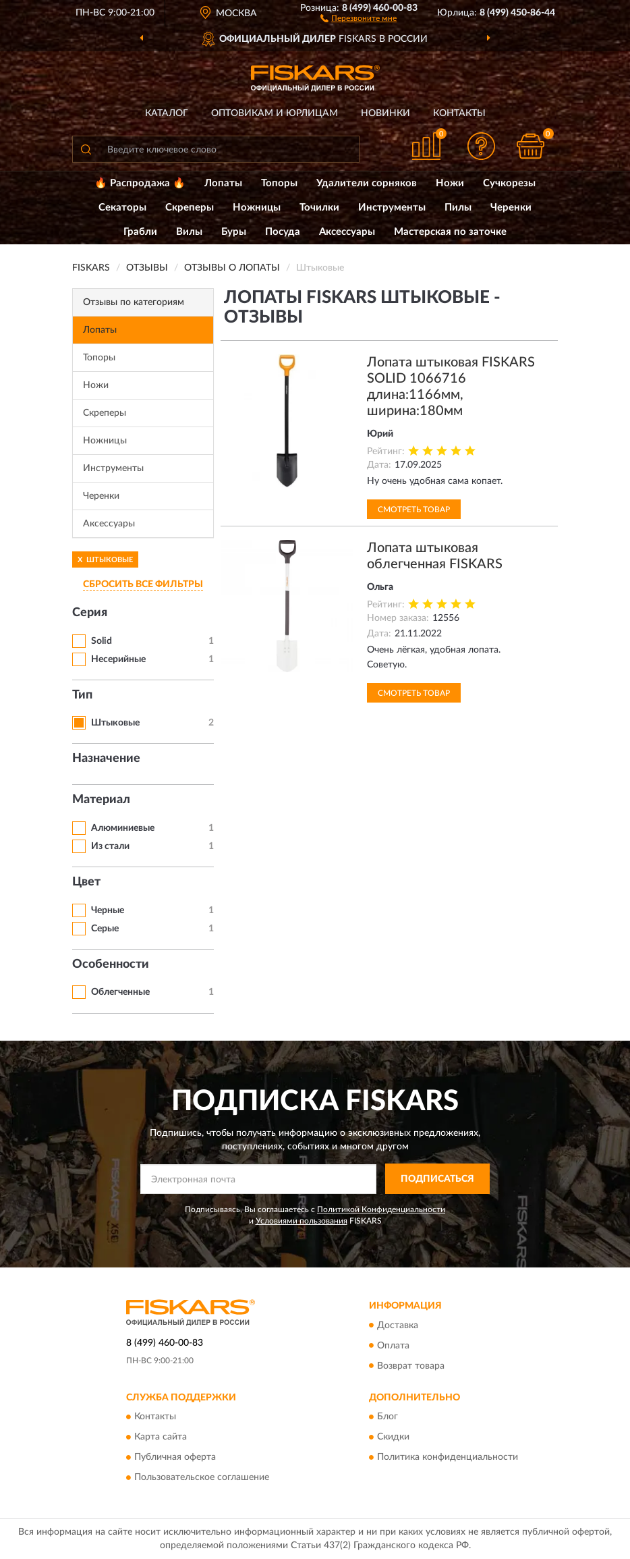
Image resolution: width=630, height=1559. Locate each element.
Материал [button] (101, 800)
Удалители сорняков (366, 183)
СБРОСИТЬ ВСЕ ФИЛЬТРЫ (143, 584)
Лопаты (223, 183)
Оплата (393, 1345)
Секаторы (122, 207)
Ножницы (257, 207)
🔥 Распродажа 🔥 (139, 183)
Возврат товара (411, 1366)
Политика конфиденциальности (447, 1457)
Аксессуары (347, 232)
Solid (101, 641)
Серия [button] (89, 613)
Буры (233, 232)
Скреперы (189, 207)
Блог (387, 1416)
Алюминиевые (122, 828)
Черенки (511, 207)
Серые (105, 928)
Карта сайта (160, 1437)
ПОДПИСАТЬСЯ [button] (437, 1179)
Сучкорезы (509, 183)
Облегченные (120, 992)
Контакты (459, 113)
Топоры (279, 183)
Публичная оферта (175, 1457)
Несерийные (118, 659)
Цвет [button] (86, 882)
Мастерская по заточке (450, 232)
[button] (358, 17)
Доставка (397, 1325)
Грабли (140, 232)
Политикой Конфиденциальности (381, 1209)
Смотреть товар (414, 509)
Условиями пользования (301, 1221)
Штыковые (115, 723)
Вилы (189, 232)
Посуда (282, 232)
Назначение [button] (106, 759)
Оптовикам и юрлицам (274, 113)
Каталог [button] (166, 113)
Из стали (110, 846)
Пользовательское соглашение (201, 1477)
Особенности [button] (110, 964)
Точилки (319, 207)
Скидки (393, 1437)
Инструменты (392, 207)
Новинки (385, 113)
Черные (107, 910)
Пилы (458, 207)
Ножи (450, 183)
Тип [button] (82, 695)
